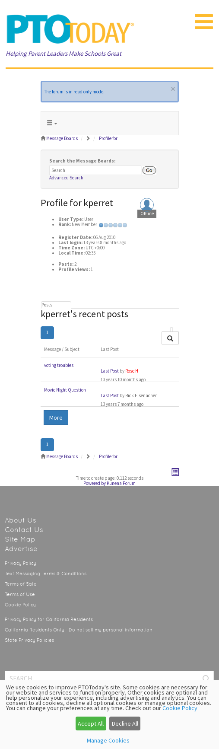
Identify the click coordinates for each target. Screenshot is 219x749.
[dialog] (109, 714)
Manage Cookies (108, 740)
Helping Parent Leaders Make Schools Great (63, 53)
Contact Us (24, 530)
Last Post (110, 371)
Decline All (125, 723)
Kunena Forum (121, 483)
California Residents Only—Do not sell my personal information (78, 630)
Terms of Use (20, 594)
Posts (46, 305)
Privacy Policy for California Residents (49, 619)
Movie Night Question (65, 390)
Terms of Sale (21, 584)
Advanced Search (66, 178)
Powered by (94, 483)
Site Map (20, 539)
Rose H (131, 371)
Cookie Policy (20, 605)
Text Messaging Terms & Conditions (45, 574)
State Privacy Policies (29, 640)
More (56, 417)
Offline (147, 214)
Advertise (21, 549)
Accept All (91, 723)
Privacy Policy (20, 563)
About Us (20, 520)
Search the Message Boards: (82, 160)
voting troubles (58, 365)
